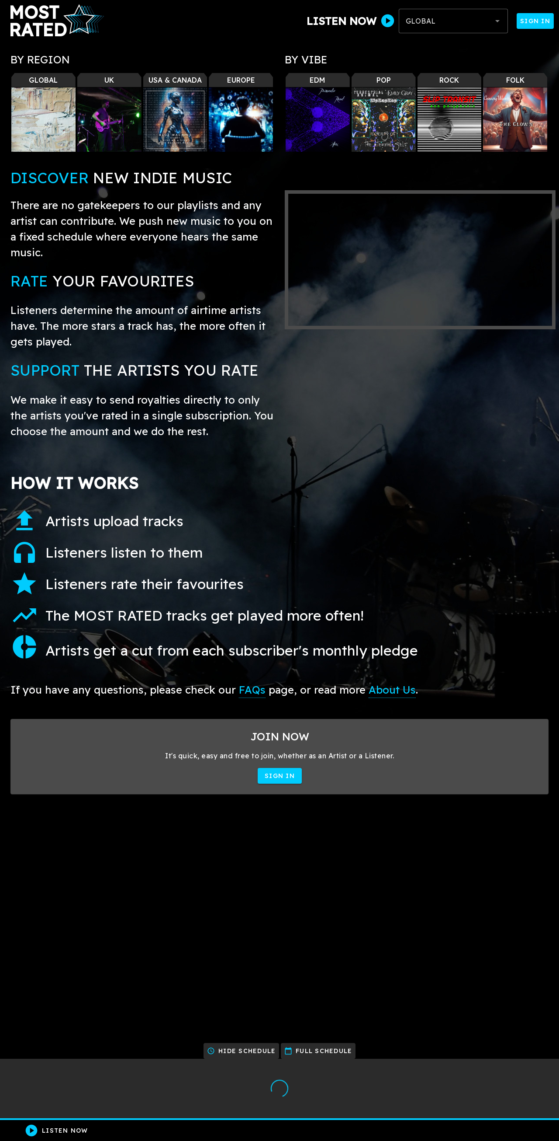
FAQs (252, 689)
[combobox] (453, 21)
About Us (392, 689)
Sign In (535, 21)
